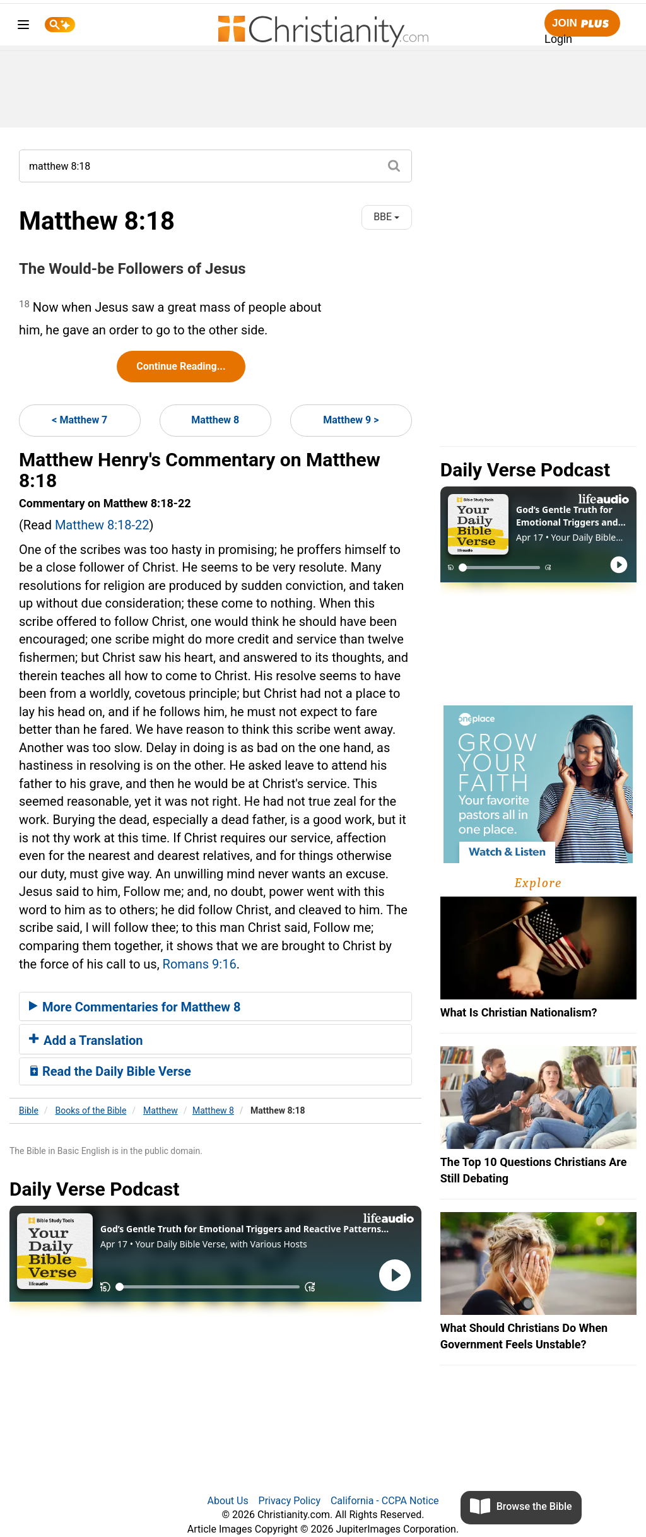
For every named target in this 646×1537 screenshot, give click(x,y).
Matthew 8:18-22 (102, 525)
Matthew (160, 1110)
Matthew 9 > (351, 420)
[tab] (215, 1006)
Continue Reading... (180, 366)
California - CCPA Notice (385, 1501)
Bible (28, 1110)
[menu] (23, 27)
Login (558, 39)
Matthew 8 (215, 420)
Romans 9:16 (200, 964)
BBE (386, 217)
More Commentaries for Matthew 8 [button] (134, 1007)
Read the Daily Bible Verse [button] (110, 1071)
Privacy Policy (290, 1501)
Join (582, 24)
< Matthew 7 (79, 420)
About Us (227, 1501)
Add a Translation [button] (86, 1040)
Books (91, 1110)
